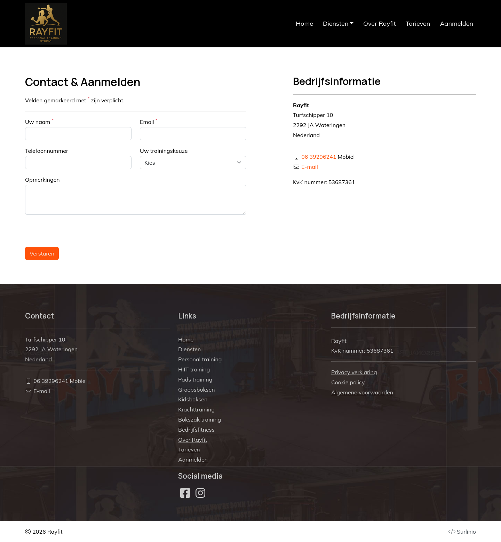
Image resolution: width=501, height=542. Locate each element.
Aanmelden (456, 23)
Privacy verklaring (354, 372)
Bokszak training (199, 419)
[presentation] (78, 230)
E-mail (309, 166)
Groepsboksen (196, 389)
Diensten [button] (335, 23)
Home (304, 23)
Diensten (189, 349)
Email (148, 121)
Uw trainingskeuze (164, 150)
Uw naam (39, 121)
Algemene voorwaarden (362, 392)
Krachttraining (196, 409)
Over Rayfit (379, 23)
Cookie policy (348, 382)
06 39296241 (318, 156)
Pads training (195, 379)
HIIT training (194, 369)
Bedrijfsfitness (196, 429)
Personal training (200, 359)
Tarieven (418, 23)
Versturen (42, 253)
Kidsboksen (192, 399)
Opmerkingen (42, 179)
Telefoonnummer (46, 150)
